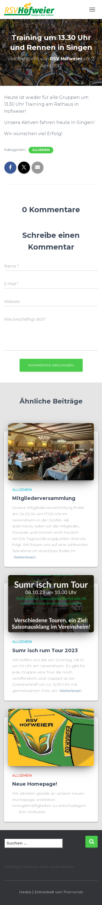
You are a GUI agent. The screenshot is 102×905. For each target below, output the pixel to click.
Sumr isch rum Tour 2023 (45, 651)
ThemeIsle (73, 891)
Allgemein (41, 150)
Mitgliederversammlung (43, 498)
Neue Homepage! (34, 784)
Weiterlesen (25, 557)
